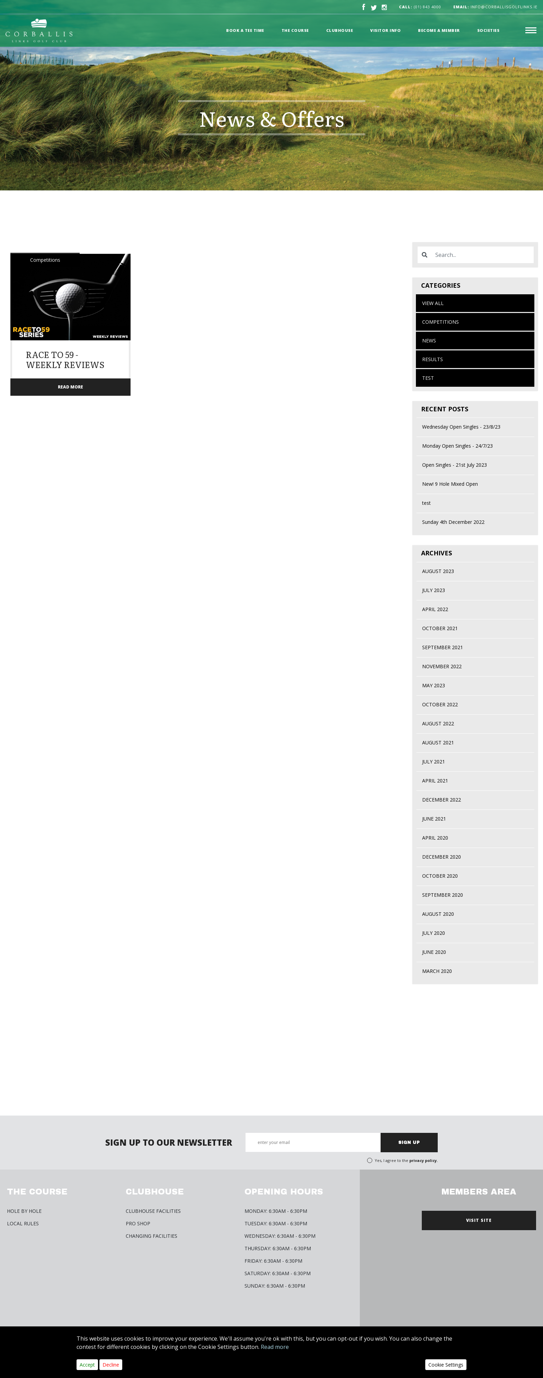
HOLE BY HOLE (24, 1211)
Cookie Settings (445, 1364)
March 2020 (437, 971)
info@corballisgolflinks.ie (495, 6)
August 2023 (438, 571)
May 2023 (433, 685)
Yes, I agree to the (406, 1160)
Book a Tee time (245, 30)
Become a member (439, 30)
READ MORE (70, 387)
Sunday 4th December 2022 (453, 522)
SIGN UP (409, 1142)
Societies (488, 30)
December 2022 (441, 799)
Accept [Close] (87, 1364)
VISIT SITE (479, 1220)
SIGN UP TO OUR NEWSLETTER (168, 1142)
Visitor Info (385, 30)
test (428, 378)
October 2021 (440, 628)
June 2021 (434, 818)
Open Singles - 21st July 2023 (454, 465)
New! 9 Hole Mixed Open (450, 484)
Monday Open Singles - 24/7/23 (457, 445)
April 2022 (435, 609)
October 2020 (440, 876)
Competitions (440, 322)
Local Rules (23, 1223)
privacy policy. (423, 1160)
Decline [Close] (111, 1364)
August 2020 (438, 914)
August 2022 (438, 723)
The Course (295, 30)
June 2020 (434, 952)
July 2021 (433, 761)
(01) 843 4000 (427, 6)
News (429, 340)
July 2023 (433, 590)
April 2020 (435, 837)
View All (433, 303)
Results (432, 359)
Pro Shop (138, 1223)
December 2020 (441, 856)
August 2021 (438, 742)
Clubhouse (339, 30)
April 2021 (435, 780)
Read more (275, 1347)
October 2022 (440, 704)
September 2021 (442, 647)
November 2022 (442, 666)
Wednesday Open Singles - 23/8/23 (461, 426)
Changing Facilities (151, 1236)
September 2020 (442, 895)
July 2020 (433, 933)
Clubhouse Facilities (153, 1211)
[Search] (482, 255)
